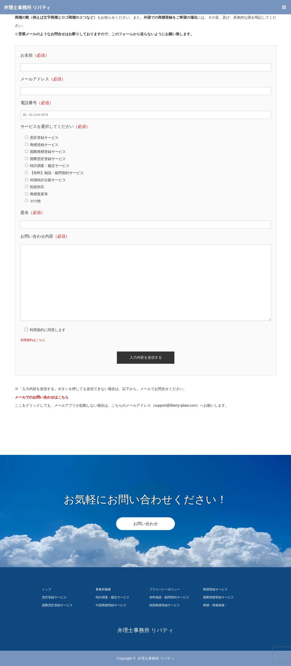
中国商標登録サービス (111, 605)
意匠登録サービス (54, 597)
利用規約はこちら (32, 340)
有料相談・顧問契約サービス (169, 597)
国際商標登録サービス (218, 597)
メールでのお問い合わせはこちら (42, 397)
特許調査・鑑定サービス (112, 597)
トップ (46, 589)
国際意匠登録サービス (57, 605)
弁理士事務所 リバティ (27, 7)
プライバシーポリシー (164, 589)
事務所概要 (103, 589)
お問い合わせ (145, 523)
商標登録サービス (215, 589)
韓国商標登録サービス (164, 605)
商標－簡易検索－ (215, 605)
